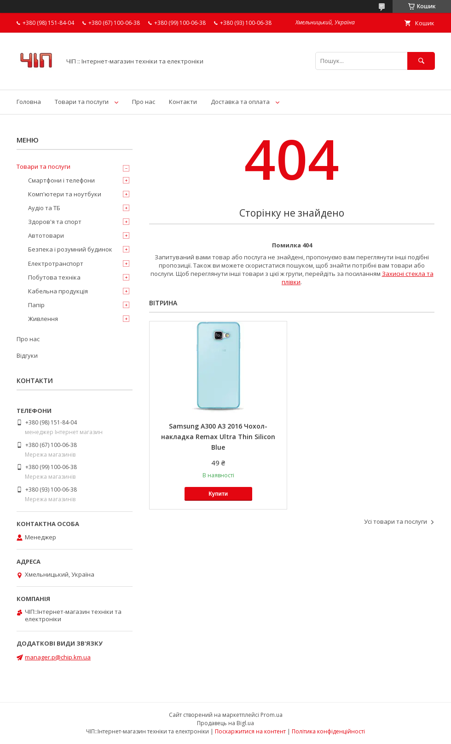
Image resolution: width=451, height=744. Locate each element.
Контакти (183, 101)
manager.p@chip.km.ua (58, 657)
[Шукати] (421, 61)
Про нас (143, 101)
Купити (218, 494)
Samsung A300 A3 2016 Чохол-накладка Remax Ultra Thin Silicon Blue (218, 437)
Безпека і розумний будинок (70, 249)
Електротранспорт (55, 263)
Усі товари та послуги (395, 521)
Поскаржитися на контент (250, 731)
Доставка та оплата (240, 101)
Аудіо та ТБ (44, 208)
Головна (29, 101)
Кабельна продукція (58, 291)
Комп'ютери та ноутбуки (64, 194)
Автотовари (46, 235)
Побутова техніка (54, 277)
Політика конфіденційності (328, 731)
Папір (36, 305)
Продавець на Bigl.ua (225, 723)
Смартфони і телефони (61, 180)
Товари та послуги (82, 101)
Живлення (43, 319)
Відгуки (27, 355)
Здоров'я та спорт (54, 221)
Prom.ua (271, 715)
